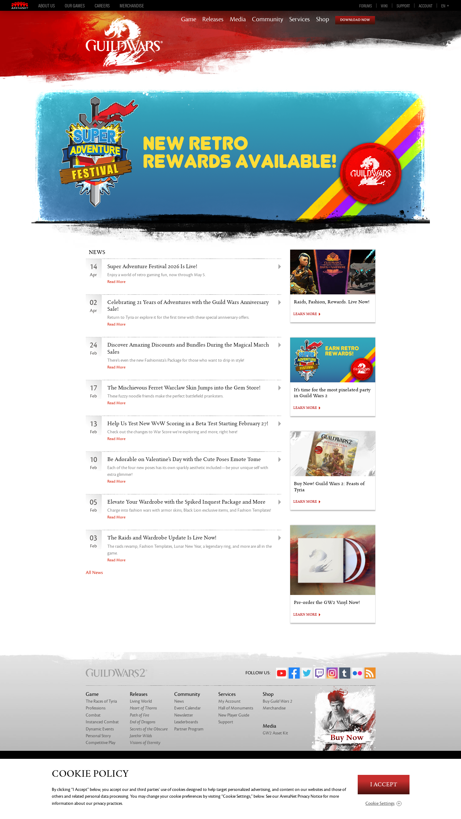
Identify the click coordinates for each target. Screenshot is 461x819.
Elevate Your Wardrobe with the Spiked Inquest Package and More (186, 502)
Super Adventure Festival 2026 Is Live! (152, 267)
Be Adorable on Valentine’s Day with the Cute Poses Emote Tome (184, 459)
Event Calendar (187, 708)
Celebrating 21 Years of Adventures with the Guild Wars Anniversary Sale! (188, 305)
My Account (229, 701)
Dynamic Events (100, 729)
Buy (277, 701)
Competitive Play (100, 742)
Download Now (355, 20)
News (179, 701)
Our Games (75, 5)
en (443, 5)
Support (403, 5)
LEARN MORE (305, 314)
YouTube (281, 673)
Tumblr (344, 673)
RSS (370, 673)
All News (94, 572)
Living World (141, 701)
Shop (322, 19)
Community (267, 19)
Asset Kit (275, 733)
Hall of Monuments (235, 708)
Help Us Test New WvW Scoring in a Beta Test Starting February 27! (187, 424)
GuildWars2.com (124, 48)
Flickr (357, 673)
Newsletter (183, 715)
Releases (213, 19)
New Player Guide (233, 715)
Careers (102, 5)
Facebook (294, 673)
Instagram (332, 673)
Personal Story (98, 735)
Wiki (384, 5)
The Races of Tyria (101, 701)
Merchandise (132, 5)
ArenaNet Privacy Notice (301, 796)
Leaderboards (186, 722)
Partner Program (189, 729)
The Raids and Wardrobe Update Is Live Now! (161, 538)
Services (299, 19)
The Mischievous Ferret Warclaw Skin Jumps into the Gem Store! (184, 388)
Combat (93, 715)
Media (238, 19)
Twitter (306, 673)
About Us (46, 5)
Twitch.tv (319, 673)
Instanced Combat (102, 722)
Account (425, 5)
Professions (95, 708)
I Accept (383, 784)
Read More (116, 281)
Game (188, 19)
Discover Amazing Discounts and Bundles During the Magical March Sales (188, 348)
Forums (365, 5)
